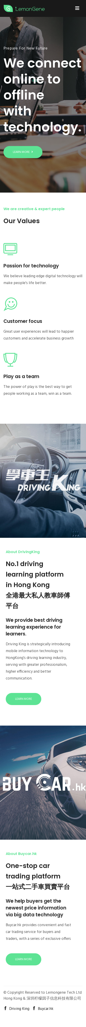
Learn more (23, 152)
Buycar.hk (42, 1009)
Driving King (16, 1009)
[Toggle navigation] (77, 8)
